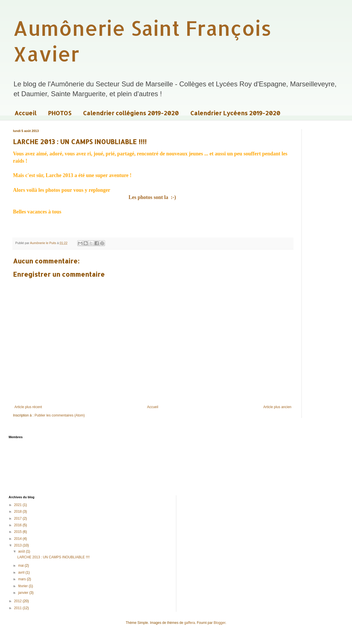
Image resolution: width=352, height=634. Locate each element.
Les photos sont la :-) (152, 197)
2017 (18, 518)
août (22, 551)
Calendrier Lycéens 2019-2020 (235, 113)
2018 (18, 512)
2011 (18, 608)
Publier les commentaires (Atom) (60, 415)
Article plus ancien (277, 407)
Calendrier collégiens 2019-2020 (131, 113)
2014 (18, 539)
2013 (18, 545)
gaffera (189, 623)
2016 (18, 525)
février (23, 586)
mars (22, 579)
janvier (23, 593)
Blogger (219, 623)
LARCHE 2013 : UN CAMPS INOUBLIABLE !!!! (53, 557)
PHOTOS (59, 113)
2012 (18, 601)
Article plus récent (28, 407)
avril (21, 572)
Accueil (25, 113)
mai (21, 566)
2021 (18, 505)
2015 (18, 532)
